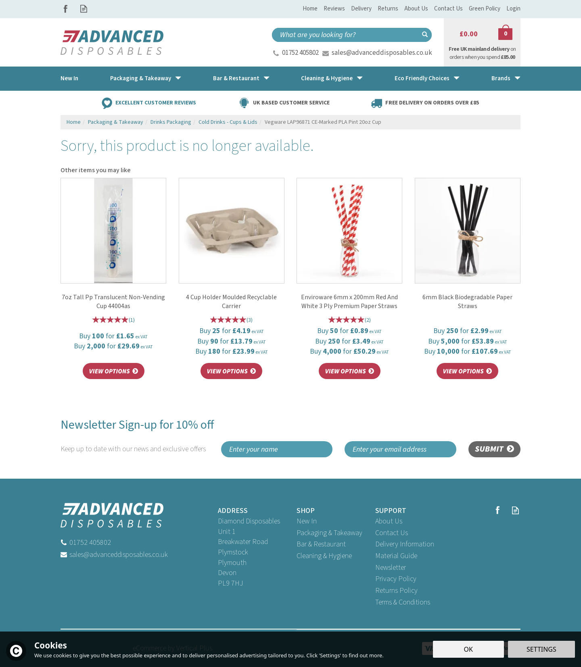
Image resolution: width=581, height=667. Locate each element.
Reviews (334, 8)
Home (310, 8)
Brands (500, 78)
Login (513, 8)
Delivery (361, 8)
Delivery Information (404, 544)
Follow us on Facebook (66, 9)
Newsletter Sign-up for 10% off (138, 435)
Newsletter (390, 568)
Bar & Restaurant (321, 544)
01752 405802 (300, 53)
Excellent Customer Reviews (155, 102)
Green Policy (484, 8)
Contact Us (391, 533)
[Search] (345, 35)
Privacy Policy (395, 579)
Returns (388, 8)
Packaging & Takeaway (329, 533)
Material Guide (396, 556)
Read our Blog (84, 9)
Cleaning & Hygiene (324, 556)
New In (307, 521)
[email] (400, 449)
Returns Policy (396, 591)
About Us (388, 521)
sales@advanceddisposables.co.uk (382, 53)
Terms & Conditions (402, 602)
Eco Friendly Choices (422, 78)
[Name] (277, 449)
